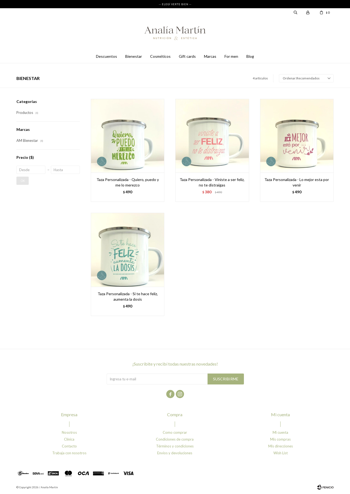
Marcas (210, 56)
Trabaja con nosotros (69, 453)
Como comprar (175, 432)
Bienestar (133, 56)
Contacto (69, 446)
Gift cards (187, 56)
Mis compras (280, 439)
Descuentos (106, 56)
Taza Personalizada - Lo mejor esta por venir (296, 182)
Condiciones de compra (175, 439)
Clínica (69, 439)
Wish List (280, 453)
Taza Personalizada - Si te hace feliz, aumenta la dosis (128, 296)
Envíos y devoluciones (174, 453)
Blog (250, 56)
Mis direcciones (280, 446)
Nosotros (69, 432)
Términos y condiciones (175, 446)
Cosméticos (160, 56)
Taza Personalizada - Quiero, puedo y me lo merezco (128, 182)
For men (231, 56)
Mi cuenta (280, 432)
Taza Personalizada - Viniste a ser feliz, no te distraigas (212, 182)
